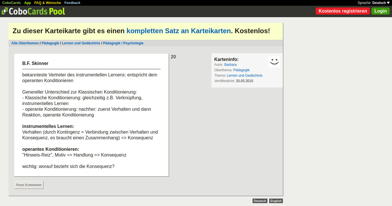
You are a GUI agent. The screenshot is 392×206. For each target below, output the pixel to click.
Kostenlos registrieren (343, 11)
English (276, 201)
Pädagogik (50, 43)
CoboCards (11, 3)
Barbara (230, 65)
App (27, 3)
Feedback (72, 3)
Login (380, 11)
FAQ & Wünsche (47, 3)
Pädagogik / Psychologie (123, 43)
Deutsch (381, 3)
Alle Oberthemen (25, 43)
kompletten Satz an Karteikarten (179, 31)
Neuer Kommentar (29, 185)
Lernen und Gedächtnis (81, 43)
